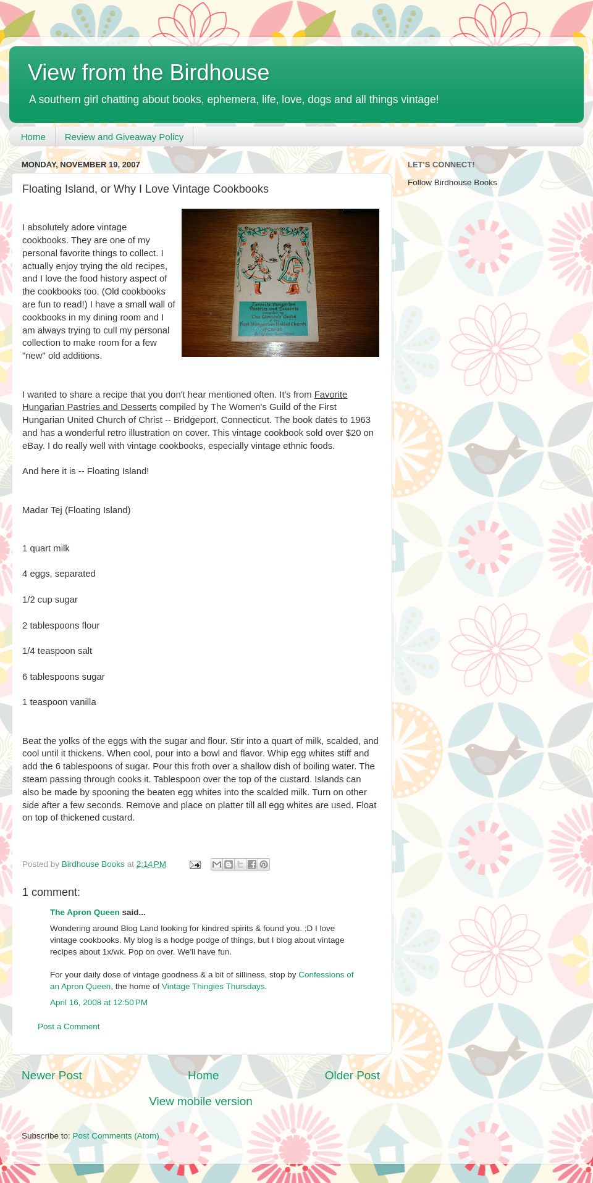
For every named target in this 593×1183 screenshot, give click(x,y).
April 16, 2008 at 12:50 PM (99, 1002)
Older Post (352, 1075)
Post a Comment (69, 1026)
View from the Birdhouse (149, 72)
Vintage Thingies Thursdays (213, 986)
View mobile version (201, 1101)
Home (33, 137)
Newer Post (52, 1075)
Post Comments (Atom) (116, 1135)
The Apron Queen (85, 912)
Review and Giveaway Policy (124, 137)
